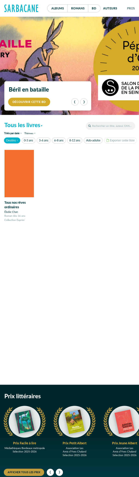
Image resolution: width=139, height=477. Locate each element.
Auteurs (110, 8)
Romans (78, 8)
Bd (96, 7)
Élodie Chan (11, 211)
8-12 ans (74, 140)
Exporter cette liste (120, 140)
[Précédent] (75, 101)
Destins (11, 140)
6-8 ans (58, 140)
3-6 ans (43, 140)
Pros (131, 8)
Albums (57, 8)
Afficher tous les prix (24, 472)
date (13, 133)
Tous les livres (22, 125)
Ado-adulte (93, 140)
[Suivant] (83, 101)
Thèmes (28, 133)
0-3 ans (28, 140)
